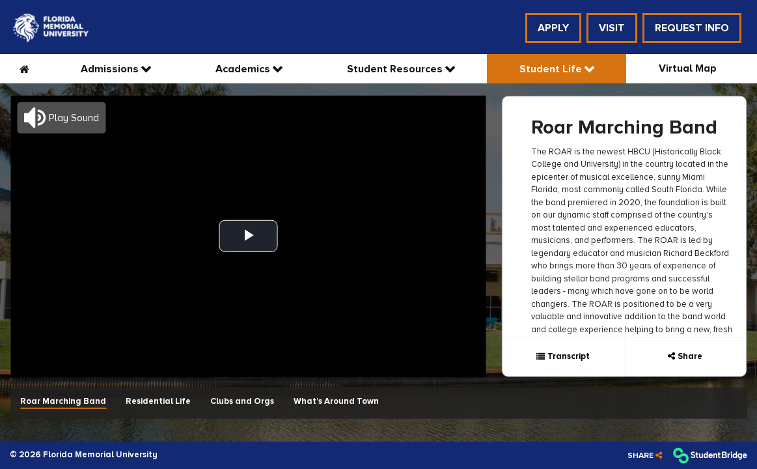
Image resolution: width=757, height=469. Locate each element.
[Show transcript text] (563, 356)
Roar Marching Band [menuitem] (63, 400)
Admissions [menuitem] (111, 69)
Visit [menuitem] (612, 28)
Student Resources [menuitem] (396, 69)
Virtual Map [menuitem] (688, 68)
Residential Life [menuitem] (158, 400)
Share (690, 356)
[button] (61, 117)
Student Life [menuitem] (552, 69)
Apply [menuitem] (553, 28)
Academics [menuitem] (244, 69)
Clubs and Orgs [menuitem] (242, 400)
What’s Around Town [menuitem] (336, 400)
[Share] (645, 455)
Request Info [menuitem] (692, 28)
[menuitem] (51, 28)
